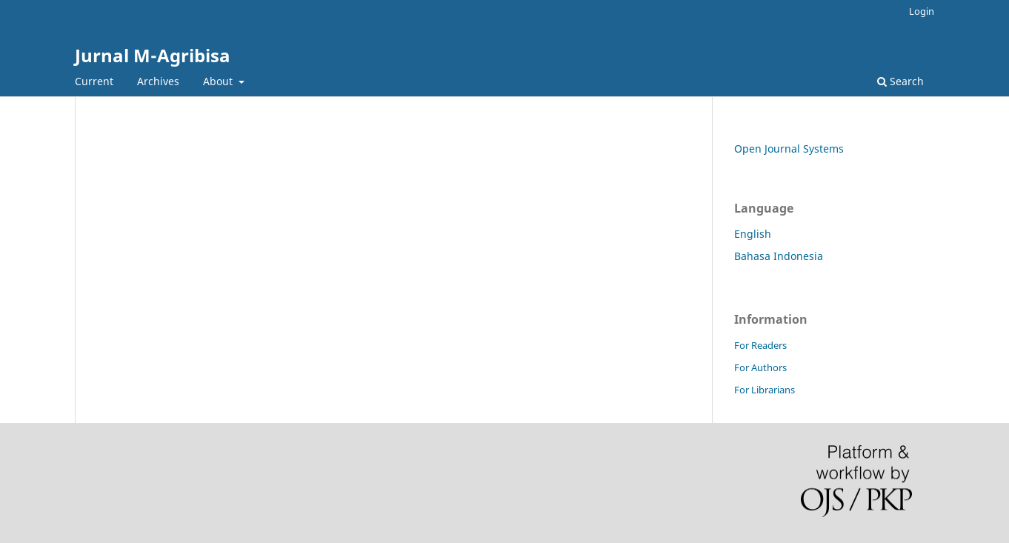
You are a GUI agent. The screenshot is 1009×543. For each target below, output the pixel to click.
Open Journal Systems (789, 148)
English (752, 234)
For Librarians (764, 389)
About (219, 81)
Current (94, 81)
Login (921, 11)
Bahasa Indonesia (778, 256)
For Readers (760, 345)
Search (900, 81)
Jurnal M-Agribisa (152, 55)
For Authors (760, 367)
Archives (158, 81)
